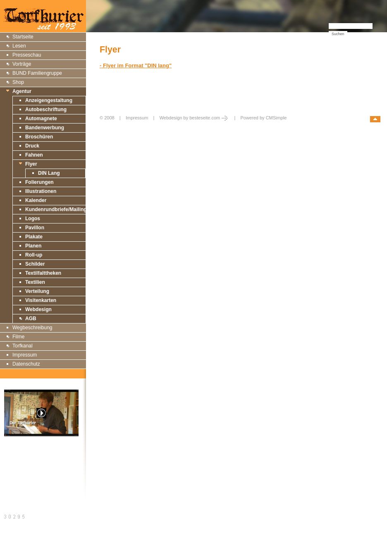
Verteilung (37, 291)
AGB (30, 318)
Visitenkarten (40, 300)
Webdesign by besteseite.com (194, 117)
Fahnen (34, 155)
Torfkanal (22, 346)
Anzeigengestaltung (48, 100)
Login (106, 127)
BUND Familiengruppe (37, 73)
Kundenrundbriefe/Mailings (57, 209)
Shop (18, 82)
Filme (18, 337)
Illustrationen (40, 191)
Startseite (22, 37)
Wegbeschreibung (32, 328)
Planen (33, 246)
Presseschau (26, 55)
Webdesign (38, 309)
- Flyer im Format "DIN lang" (136, 65)
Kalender (35, 200)
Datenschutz (26, 364)
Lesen (19, 46)
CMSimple (276, 117)
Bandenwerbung (44, 128)
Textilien (35, 282)
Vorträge (21, 64)
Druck (32, 146)
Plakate (34, 237)
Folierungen (39, 182)
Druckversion (19, 468)
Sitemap (14, 458)
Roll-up (33, 255)
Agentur (21, 91)
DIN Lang (49, 173)
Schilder (35, 264)
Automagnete (41, 118)
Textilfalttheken (43, 273)
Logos (32, 218)
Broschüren (39, 137)
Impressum (24, 355)
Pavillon (34, 228)
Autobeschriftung (46, 109)
